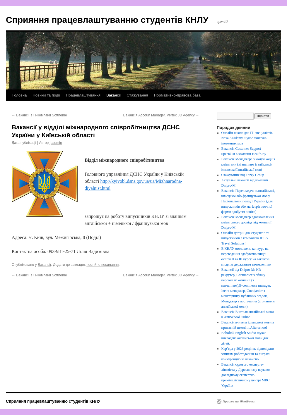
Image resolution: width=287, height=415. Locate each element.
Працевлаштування (83, 95)
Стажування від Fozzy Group (242, 175)
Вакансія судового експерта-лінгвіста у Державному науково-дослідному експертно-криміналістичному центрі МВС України (246, 375)
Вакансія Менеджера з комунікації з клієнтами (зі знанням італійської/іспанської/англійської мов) (248, 164)
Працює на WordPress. (239, 401)
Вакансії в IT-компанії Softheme (39, 115)
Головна (19, 95)
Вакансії (113, 95)
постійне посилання (102, 265)
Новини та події (46, 95)
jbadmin (56, 143)
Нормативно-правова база (177, 95)
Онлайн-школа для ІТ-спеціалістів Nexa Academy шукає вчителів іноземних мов (247, 138)
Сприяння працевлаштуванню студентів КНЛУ (107, 20)
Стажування (137, 95)
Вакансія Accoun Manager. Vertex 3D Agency (161, 115)
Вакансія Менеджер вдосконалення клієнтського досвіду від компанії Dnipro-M (247, 222)
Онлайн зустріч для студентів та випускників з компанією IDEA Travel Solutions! (245, 238)
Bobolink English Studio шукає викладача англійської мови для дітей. (245, 338)
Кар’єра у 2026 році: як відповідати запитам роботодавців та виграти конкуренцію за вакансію (247, 354)
